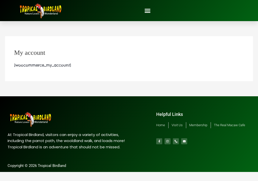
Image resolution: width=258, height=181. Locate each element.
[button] (147, 10)
